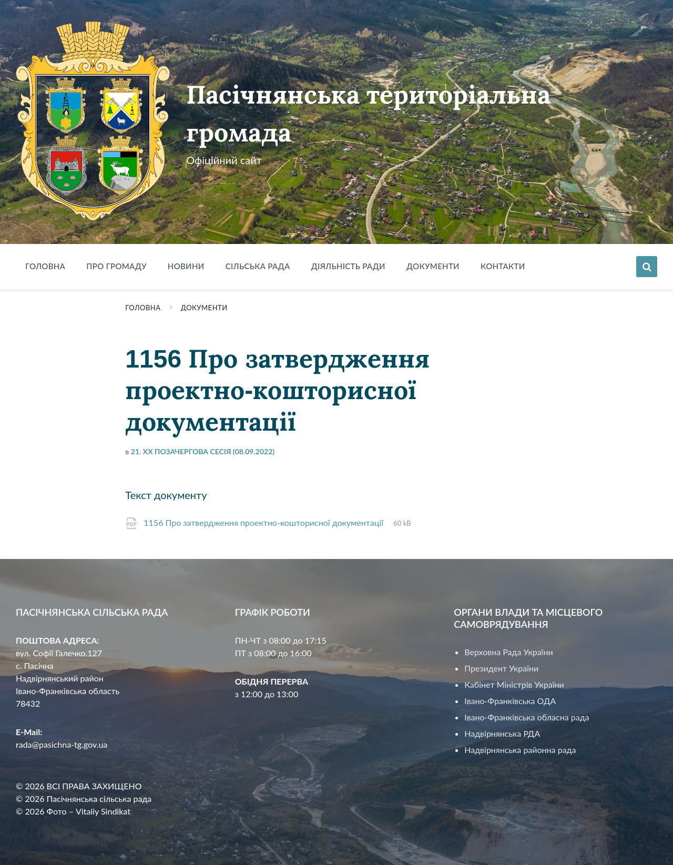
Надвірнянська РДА (502, 733)
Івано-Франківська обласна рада (526, 717)
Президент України (501, 668)
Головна (142, 307)
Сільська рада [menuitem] (258, 266)
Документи (204, 307)
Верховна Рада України (508, 652)
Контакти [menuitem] (503, 266)
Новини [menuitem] (186, 266)
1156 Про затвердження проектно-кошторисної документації (264, 522)
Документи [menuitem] (433, 266)
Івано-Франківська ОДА (510, 701)
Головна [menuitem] (45, 266)
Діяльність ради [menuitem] (348, 266)
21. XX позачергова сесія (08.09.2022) (202, 451)
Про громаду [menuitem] (116, 266)
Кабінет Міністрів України (514, 684)
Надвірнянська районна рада (520, 750)
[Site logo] (93, 217)
